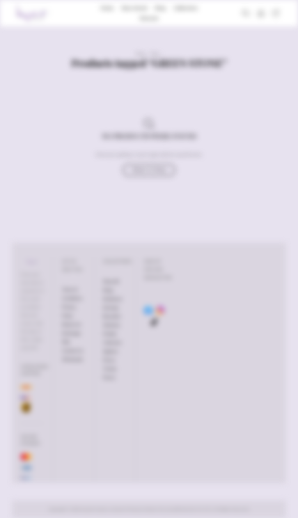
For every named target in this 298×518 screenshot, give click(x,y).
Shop (160, 8)
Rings (108, 290)
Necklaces (112, 298)
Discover (149, 18)
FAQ (66, 342)
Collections (186, 8)
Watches (111, 325)
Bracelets (112, 316)
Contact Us (72, 350)
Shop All (111, 281)
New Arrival (134, 8)
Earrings (111, 307)
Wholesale (72, 359)
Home (106, 8)
